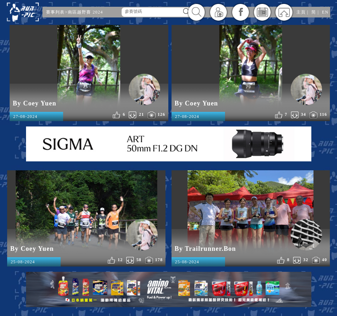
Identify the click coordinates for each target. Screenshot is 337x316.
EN (325, 12)
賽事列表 (55, 12)
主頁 (301, 12)
